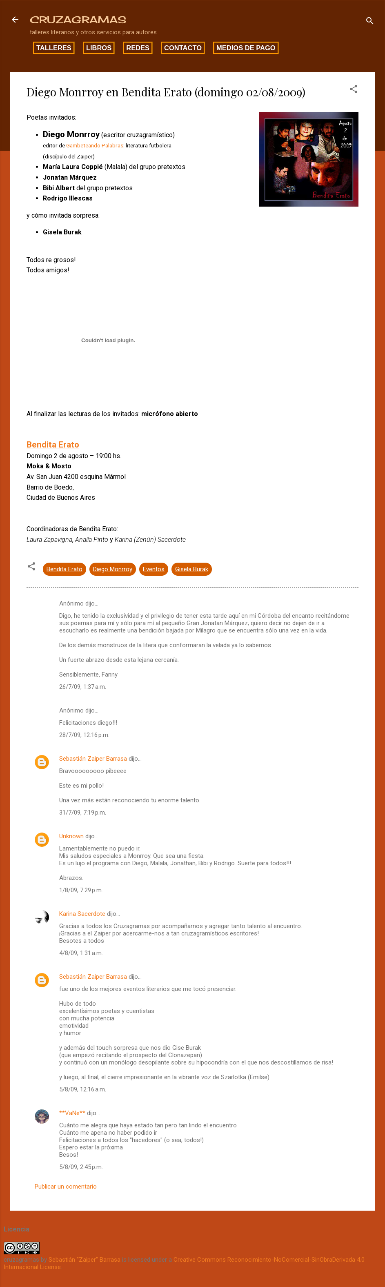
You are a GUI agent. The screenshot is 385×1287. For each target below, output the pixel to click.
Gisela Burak (191, 569)
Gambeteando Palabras (94, 145)
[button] (353, 90)
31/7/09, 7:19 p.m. (82, 812)
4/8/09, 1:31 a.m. (81, 953)
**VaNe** (72, 1113)
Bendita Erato (64, 569)
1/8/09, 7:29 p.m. (81, 890)
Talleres (53, 47)
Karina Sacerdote (82, 913)
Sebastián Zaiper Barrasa (93, 758)
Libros (98, 47)
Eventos (154, 569)
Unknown (71, 836)
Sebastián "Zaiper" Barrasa (84, 1259)
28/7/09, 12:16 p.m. (84, 735)
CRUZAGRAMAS (78, 19)
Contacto (183, 47)
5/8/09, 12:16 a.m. (82, 1089)
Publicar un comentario (66, 1186)
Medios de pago (246, 47)
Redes (137, 47)
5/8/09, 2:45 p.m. (81, 1167)
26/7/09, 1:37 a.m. (82, 686)
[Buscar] (370, 22)
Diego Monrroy (112, 569)
